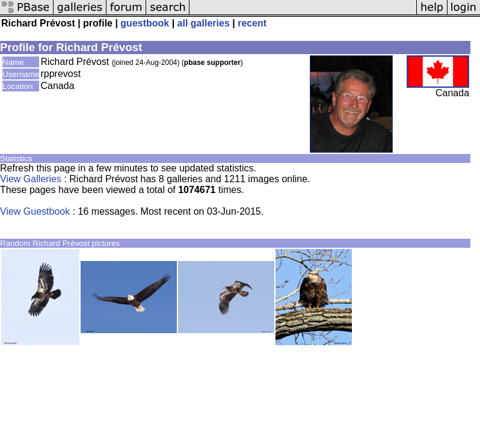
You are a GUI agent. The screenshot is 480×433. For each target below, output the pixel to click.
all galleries (203, 23)
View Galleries (30, 179)
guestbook (144, 23)
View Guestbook (35, 211)
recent (252, 23)
